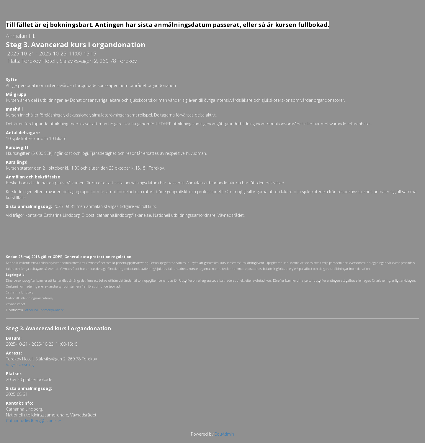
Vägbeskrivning (20, 364)
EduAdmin (224, 434)
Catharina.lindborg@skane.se (33, 421)
